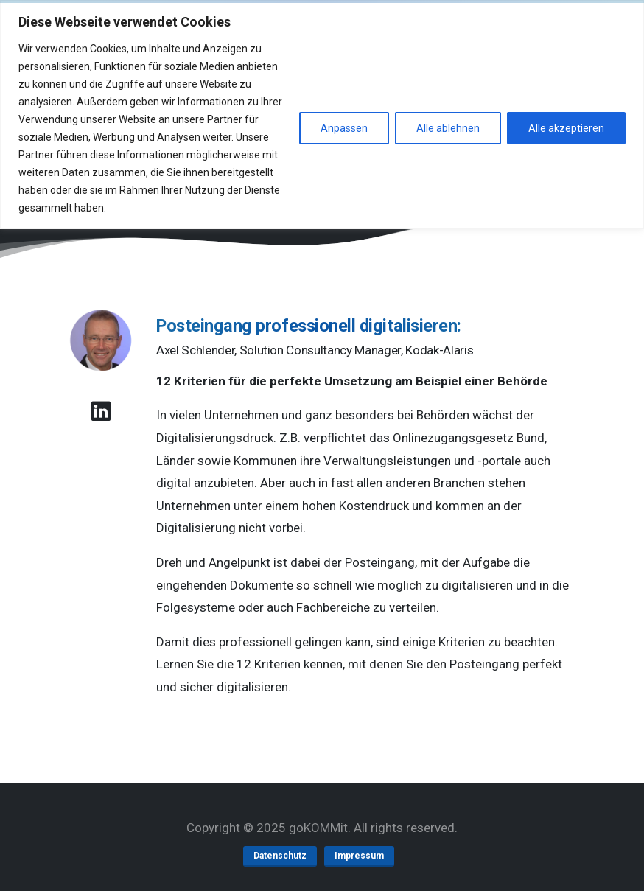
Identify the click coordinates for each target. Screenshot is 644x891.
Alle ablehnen (448, 128)
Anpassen (344, 128)
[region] (322, 114)
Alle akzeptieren (566, 128)
